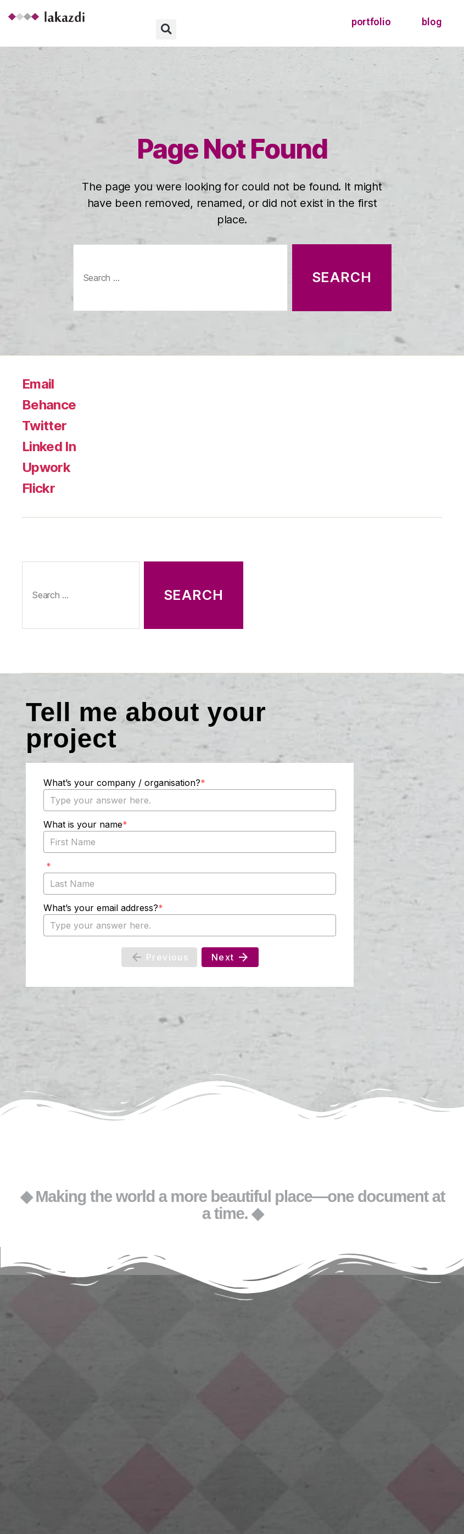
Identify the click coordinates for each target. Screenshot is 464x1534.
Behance (49, 405)
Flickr (38, 488)
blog (431, 21)
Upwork (46, 467)
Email (38, 384)
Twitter (44, 426)
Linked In (49, 446)
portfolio (371, 21)
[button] (166, 29)
